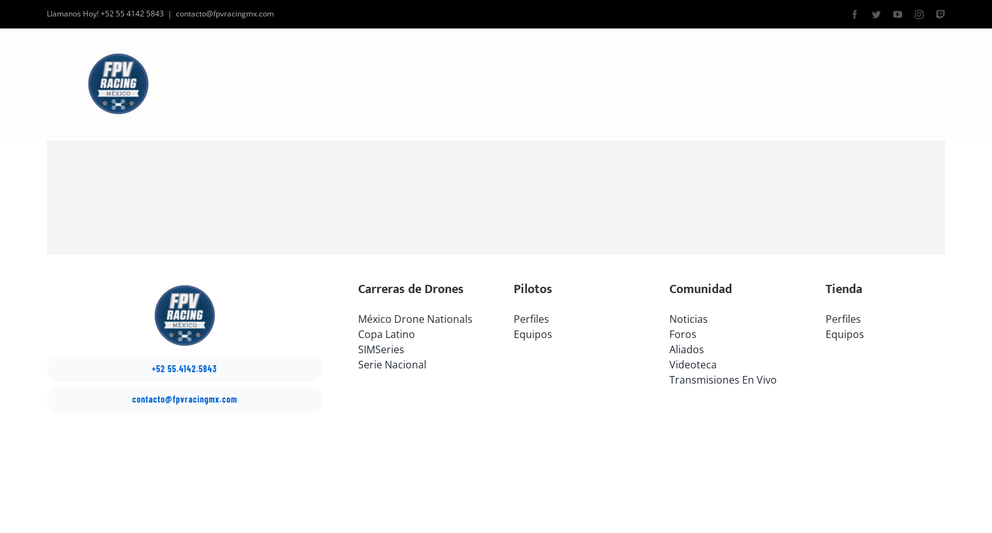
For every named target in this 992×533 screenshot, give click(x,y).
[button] (924, 55)
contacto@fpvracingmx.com (225, 13)
